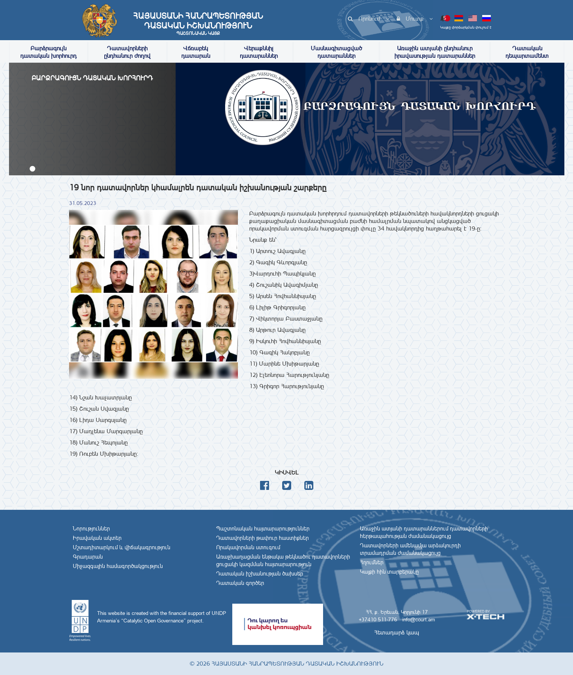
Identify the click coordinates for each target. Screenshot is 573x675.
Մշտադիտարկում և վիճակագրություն (121, 547)
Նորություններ (91, 528)
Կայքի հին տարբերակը (389, 571)
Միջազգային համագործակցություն (118, 566)
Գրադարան (88, 556)
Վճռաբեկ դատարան (195, 52)
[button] (32, 169)
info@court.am (418, 619)
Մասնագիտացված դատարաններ (336, 52)
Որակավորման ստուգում (248, 547)
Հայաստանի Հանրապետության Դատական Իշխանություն (198, 23)
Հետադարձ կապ (396, 632)
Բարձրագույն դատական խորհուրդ (48, 52)
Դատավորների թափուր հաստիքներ (262, 538)
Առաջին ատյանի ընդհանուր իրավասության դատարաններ (434, 52)
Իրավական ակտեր (97, 538)
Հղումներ (372, 562)
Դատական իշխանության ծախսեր (259, 573)
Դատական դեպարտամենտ (527, 52)
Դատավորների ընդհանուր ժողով (127, 52)
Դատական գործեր (240, 583)
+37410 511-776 (378, 619)
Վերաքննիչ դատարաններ (259, 52)
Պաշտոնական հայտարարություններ (263, 528)
